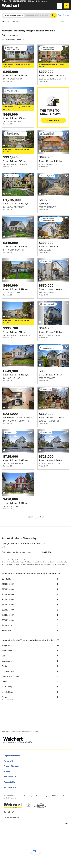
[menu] (66, 6)
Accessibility (9, 782)
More (15, 21)
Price (4, 21)
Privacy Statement (12, 766)
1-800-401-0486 (24, 742)
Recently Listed (14, 40)
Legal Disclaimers (12, 755)
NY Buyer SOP (10, 787)
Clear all (63, 21)
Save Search (63, 15)
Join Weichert (10, 777)
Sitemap (7, 771)
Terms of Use (10, 761)
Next (42, 517)
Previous (30, 517)
